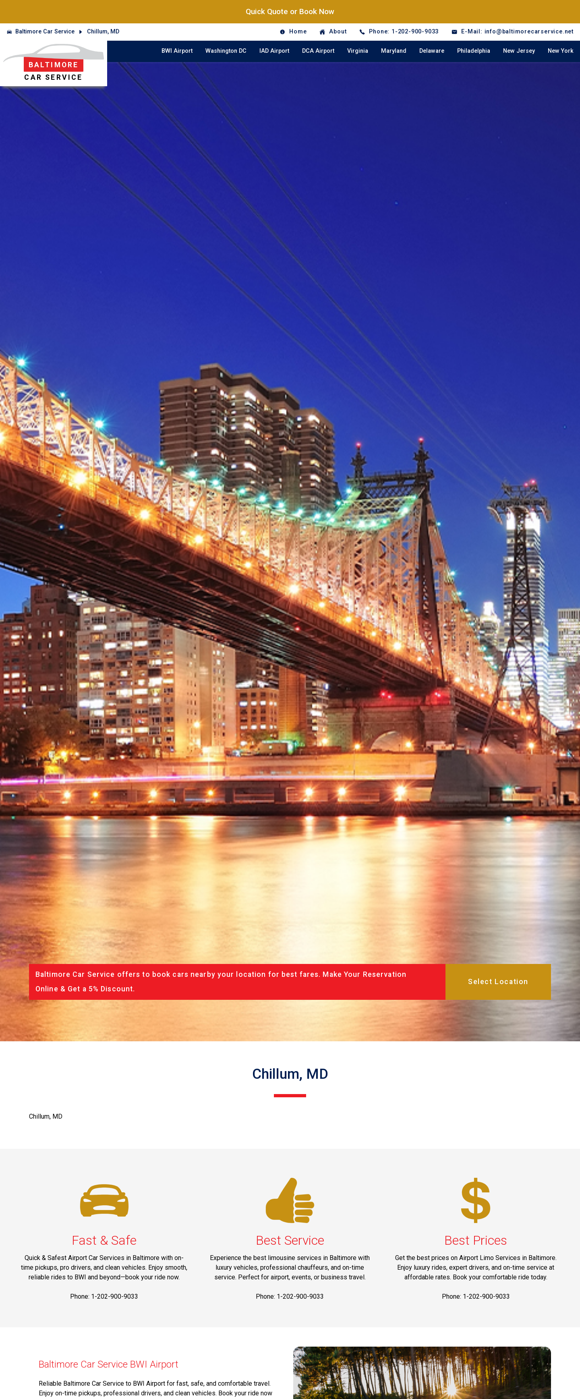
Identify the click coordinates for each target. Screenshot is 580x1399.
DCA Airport (318, 51)
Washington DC (225, 51)
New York (561, 51)
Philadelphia (473, 51)
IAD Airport (274, 51)
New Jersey (519, 51)
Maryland (393, 51)
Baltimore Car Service (45, 31)
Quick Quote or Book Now (290, 11)
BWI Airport (177, 51)
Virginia (357, 51)
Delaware (431, 51)
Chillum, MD (103, 31)
